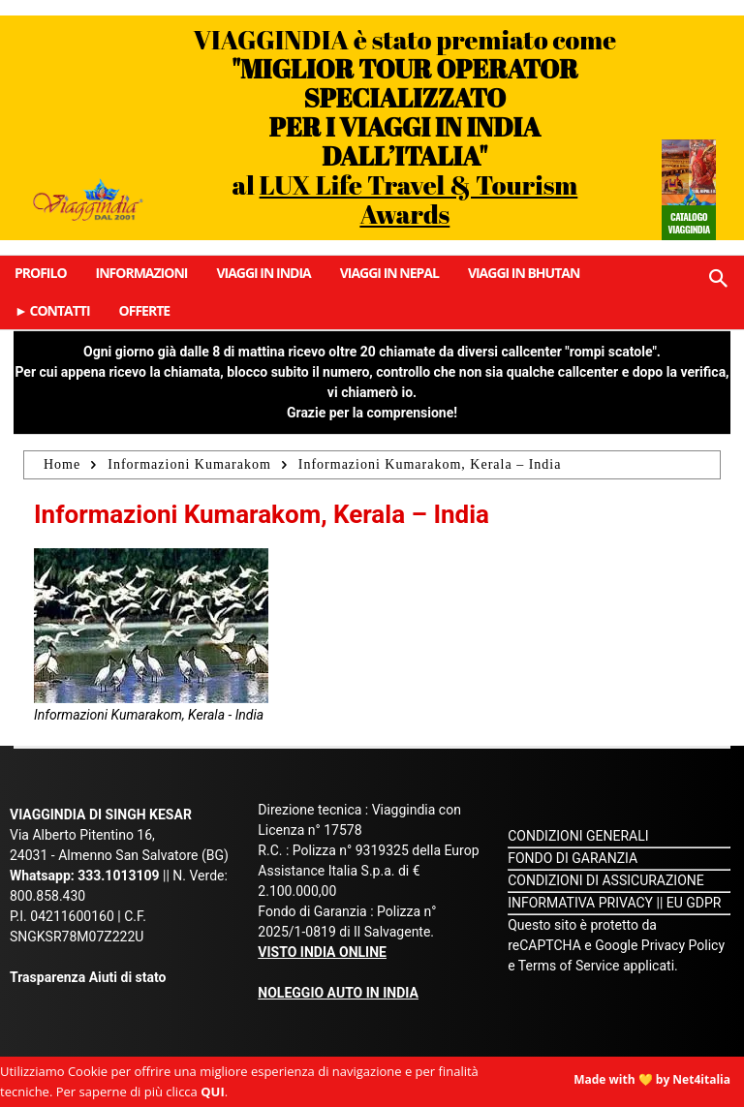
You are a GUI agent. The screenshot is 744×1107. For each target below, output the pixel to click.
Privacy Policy (683, 945)
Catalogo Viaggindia (688, 222)
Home (62, 464)
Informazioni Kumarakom (189, 464)
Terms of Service (569, 965)
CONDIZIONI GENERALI (578, 836)
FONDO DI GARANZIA (572, 858)
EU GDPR (694, 902)
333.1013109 (118, 875)
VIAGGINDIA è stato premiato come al (405, 126)
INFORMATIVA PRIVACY (580, 902)
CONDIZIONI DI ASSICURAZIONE (606, 880)
